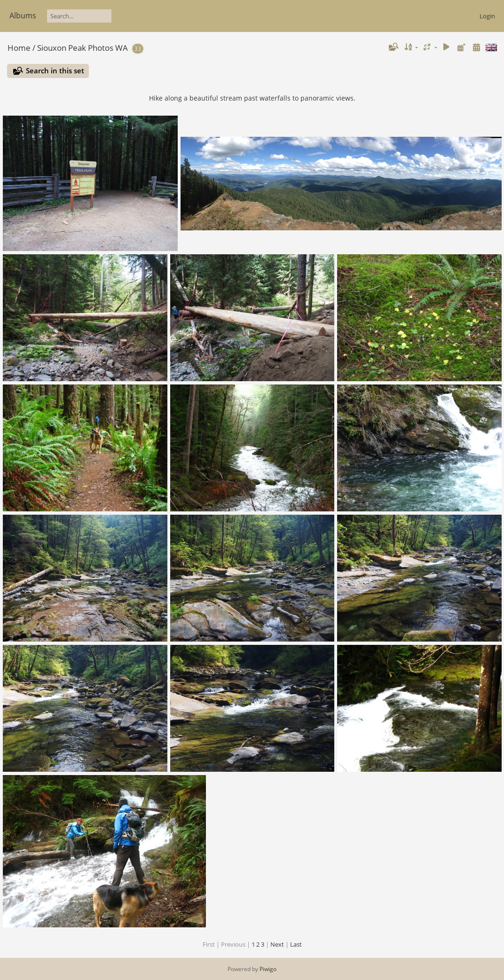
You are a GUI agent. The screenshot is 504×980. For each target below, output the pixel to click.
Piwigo (268, 969)
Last (296, 944)
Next (277, 944)
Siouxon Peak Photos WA (82, 47)
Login (487, 16)
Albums (22, 15)
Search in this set (55, 70)
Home (19, 47)
